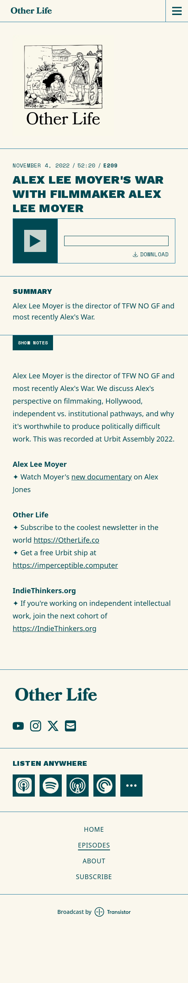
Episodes (94, 845)
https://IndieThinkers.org (55, 628)
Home (94, 829)
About (94, 861)
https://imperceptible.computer (65, 565)
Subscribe (94, 876)
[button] (35, 241)
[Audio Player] (94, 240)
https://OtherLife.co (66, 540)
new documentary (101, 476)
